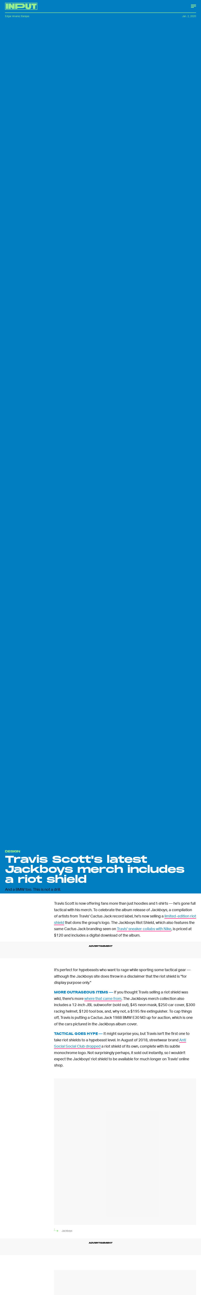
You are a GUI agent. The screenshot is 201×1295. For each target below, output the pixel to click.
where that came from (102, 998)
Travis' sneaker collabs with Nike (144, 928)
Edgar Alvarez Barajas (17, 16)
